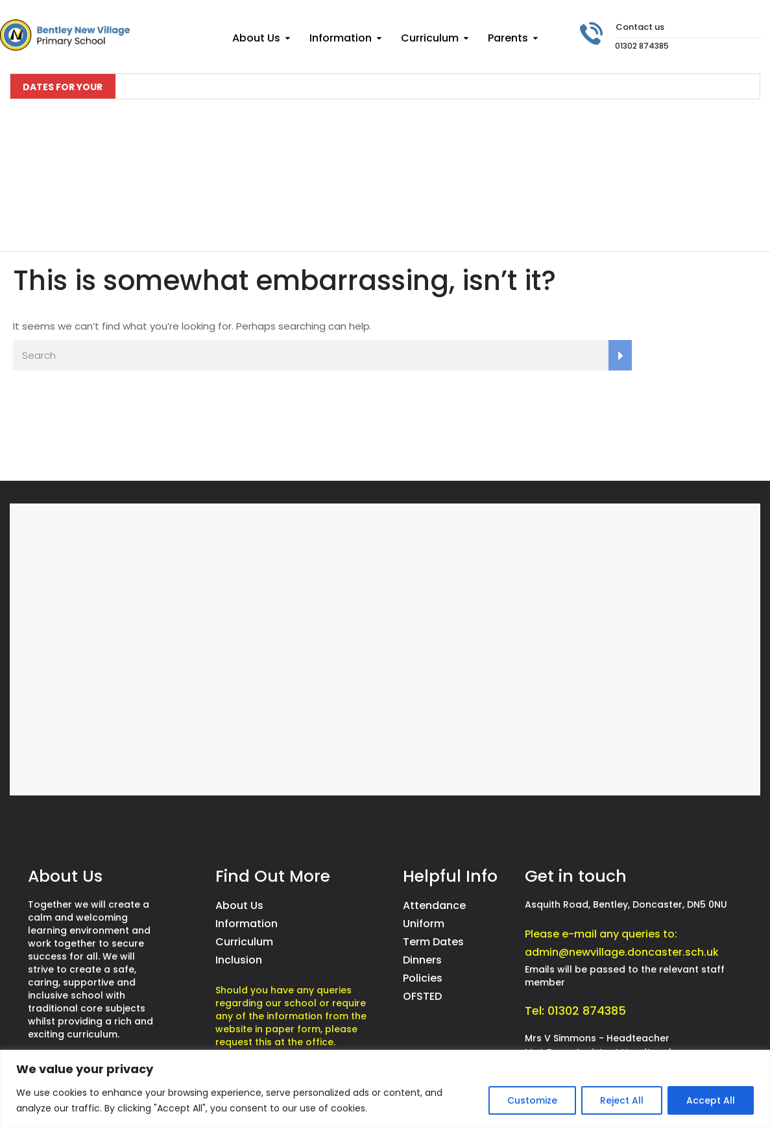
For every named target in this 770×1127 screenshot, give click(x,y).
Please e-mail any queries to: (601, 934)
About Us (256, 37)
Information (340, 37)
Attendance (434, 905)
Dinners (422, 959)
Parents (508, 37)
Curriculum (430, 37)
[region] (385, 1088)
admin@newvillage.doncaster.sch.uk (622, 952)
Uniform (423, 923)
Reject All (622, 1100)
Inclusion (238, 959)
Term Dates (433, 941)
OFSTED (422, 996)
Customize (532, 1100)
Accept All (710, 1100)
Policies (422, 978)
